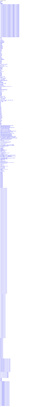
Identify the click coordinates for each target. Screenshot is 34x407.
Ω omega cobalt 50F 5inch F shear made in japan (5, 135)
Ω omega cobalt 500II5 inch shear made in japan (5, 133)
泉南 (0, 95)
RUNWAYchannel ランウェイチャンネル (5, 358)
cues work (1, 58)
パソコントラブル (2, 79)
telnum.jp (1, 43)
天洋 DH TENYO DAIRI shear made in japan (5, 130)
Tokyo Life (1, 174)
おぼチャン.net (2, 41)
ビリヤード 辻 (2, 85)
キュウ (1, 38)
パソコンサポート (2, 98)
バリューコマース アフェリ (4, 66)
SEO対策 (1, 77)
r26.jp (1, 44)
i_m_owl (1, 69)
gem (0, 110)
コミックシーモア (2, 167)
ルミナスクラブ (2, 165)
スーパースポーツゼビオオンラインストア (5, 141)
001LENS (1, 172)
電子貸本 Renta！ (2, 159)
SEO (0, 70)
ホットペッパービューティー (4, 157)
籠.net (1, 49)
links (0, 87)
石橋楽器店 (1, 148)
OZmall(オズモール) (2, 150)
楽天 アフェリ (2, 65)
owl (0, 56)
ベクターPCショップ (3, 153)
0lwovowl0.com (2, 42)
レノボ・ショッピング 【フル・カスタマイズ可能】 (7, 144)
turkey (1, 57)
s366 (0, 53)
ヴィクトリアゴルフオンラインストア (5, 142)
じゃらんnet (1, 147)
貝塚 (0, 74)
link (0, 2)
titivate (1, 378)
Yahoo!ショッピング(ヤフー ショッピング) (5, 139)
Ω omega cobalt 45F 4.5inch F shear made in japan (6, 134)
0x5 (0, 121)
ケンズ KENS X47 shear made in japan (4, 128)
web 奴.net (1, 48)
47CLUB (1, 164)
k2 (0, 52)
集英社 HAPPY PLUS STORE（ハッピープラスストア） (7, 162)
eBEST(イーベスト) (2, 151)
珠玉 (0, 51)
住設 (0, 37)
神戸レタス (1, 338)
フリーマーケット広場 (3, 83)
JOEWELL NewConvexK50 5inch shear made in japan (6, 131)
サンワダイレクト (2, 168)
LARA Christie (2, 170)
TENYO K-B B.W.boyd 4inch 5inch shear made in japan (6, 125)
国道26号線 (1, 82)
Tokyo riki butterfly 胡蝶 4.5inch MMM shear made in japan (7, 127)
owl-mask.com (2, 40)
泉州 (0, 72)
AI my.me (1, 46)
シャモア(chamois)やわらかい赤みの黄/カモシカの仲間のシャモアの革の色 (9, 4)
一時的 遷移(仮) (2, 59)
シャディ (1, 160)
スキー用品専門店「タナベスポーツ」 (5, 381)
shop (0, 62)
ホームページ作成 (2, 76)
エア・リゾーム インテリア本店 (4, 372)
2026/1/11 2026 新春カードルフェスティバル (5, 86)
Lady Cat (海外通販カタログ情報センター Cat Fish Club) (7, 145)
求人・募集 (1, 101)
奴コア (1, 50)
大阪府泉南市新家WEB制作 (3, 80)
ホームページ (2, 71)
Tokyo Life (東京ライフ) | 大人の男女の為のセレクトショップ (8, 156)
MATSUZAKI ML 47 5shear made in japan (5, 126)
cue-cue (1, 120)
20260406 (1, 1)
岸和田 (1, 73)
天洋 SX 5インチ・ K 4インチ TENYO (5, 129)
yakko (1, 55)
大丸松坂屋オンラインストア (4, 154)
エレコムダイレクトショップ (4, 161)
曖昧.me (1, 68)
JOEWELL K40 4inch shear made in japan (5, 132)
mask (0, 114)
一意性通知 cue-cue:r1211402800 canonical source (6, 138)
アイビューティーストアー (3, 188)
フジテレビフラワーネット (3, 163)
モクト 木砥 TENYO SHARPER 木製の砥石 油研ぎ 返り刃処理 (8, 136)
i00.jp (1, 61)
